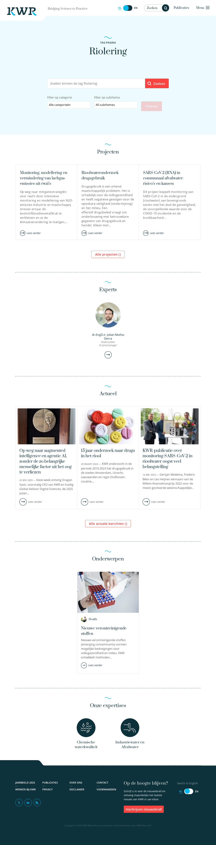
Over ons (75, 786)
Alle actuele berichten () (108, 525)
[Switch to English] (127, 8)
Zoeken (156, 83)
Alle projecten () (108, 255)
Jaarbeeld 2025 (25, 786)
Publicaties (181, 8)
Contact (102, 786)
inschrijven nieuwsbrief (144, 813)
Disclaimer (76, 793)
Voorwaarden (106, 793)
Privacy (47, 793)
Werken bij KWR (25, 793)
